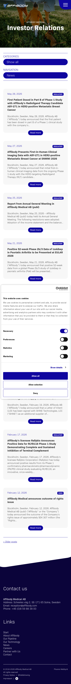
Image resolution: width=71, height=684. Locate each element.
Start (5, 632)
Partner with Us (11, 651)
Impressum (7, 678)
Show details (56, 367)
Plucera (57, 669)
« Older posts (10, 541)
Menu (65, 5)
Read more (35, 132)
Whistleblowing (24, 675)
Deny (35, 393)
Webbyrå (64, 669)
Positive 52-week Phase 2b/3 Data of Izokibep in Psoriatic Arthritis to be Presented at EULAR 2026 (35, 252)
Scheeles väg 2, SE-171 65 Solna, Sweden (37, 602)
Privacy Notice (9, 675)
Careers (7, 648)
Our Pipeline (9, 638)
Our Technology (11, 641)
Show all (12, 62)
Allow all (35, 375)
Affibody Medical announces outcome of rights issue (35, 500)
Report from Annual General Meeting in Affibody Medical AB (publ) (30, 205)
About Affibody (11, 635)
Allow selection (36, 384)
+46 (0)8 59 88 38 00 (24, 608)
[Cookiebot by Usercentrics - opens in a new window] (56, 288)
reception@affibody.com (24, 605)
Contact (7, 654)
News (11, 75)
